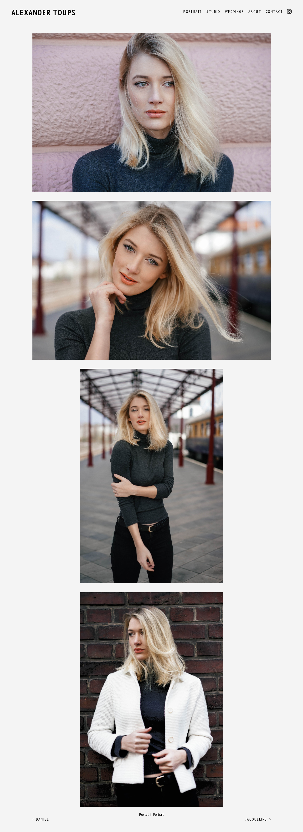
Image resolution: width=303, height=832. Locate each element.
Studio (213, 11)
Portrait (192, 11)
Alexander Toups (43, 12)
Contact (274, 11)
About (254, 11)
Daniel (42, 819)
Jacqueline (256, 819)
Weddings (234, 11)
